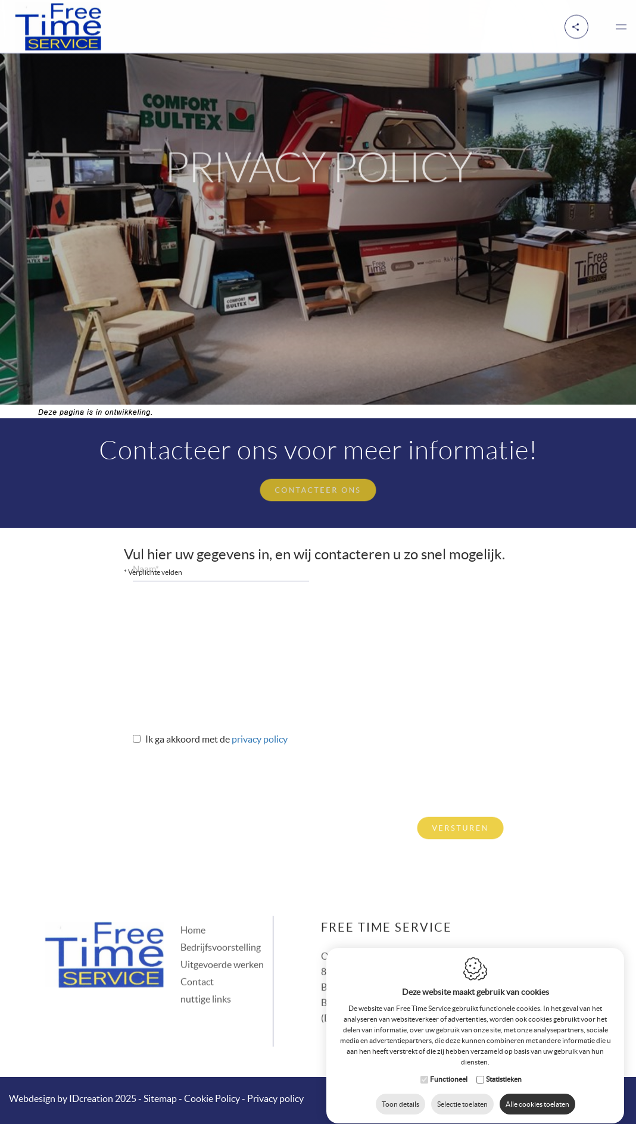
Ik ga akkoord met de (188, 739)
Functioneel (448, 1068)
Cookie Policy (212, 1098)
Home (192, 915)
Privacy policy (260, 739)
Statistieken (504, 1068)
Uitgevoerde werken (222, 949)
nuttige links (205, 984)
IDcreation (61, 1098)
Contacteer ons (318, 488)
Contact (197, 967)
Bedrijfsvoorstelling (220, 932)
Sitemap (160, 1098)
